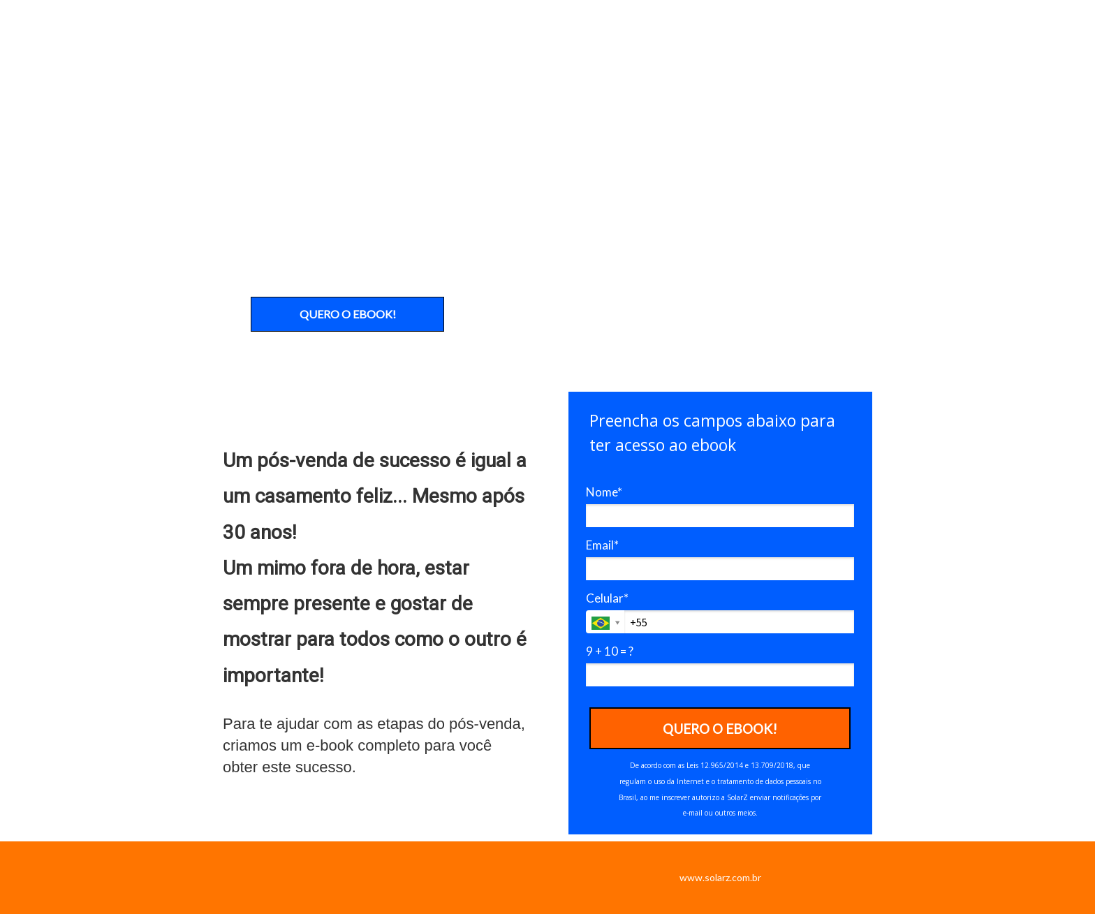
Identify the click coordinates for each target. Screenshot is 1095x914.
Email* (602, 545)
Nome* (604, 492)
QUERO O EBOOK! (348, 313)
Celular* (607, 598)
